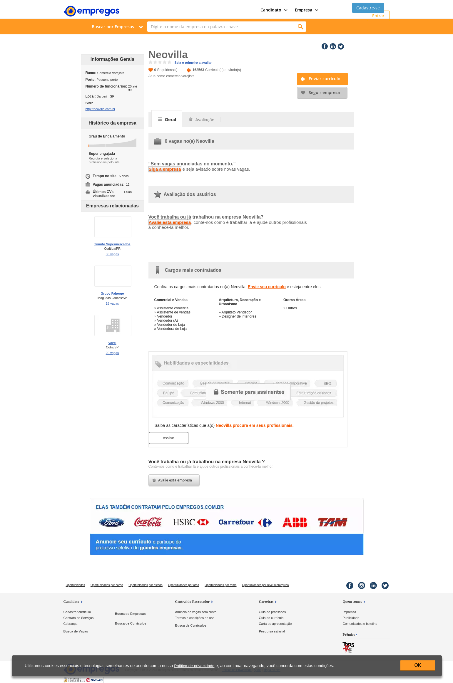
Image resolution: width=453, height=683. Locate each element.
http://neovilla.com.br (101, 109)
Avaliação (201, 119)
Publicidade (350, 618)
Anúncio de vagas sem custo (195, 612)
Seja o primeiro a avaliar (193, 62)
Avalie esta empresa (170, 222)
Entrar (378, 16)
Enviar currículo (324, 78)
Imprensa (349, 612)
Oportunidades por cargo (107, 585)
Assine (168, 437)
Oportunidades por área (183, 585)
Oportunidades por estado (145, 585)
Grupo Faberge (112, 293)
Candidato (71, 602)
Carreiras (266, 602)
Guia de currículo (271, 618)
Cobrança (70, 623)
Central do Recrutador (192, 602)
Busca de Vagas (75, 631)
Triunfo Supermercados (112, 244)
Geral (167, 119)
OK (417, 665)
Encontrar (301, 26)
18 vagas (112, 303)
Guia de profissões (272, 612)
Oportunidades (75, 585)
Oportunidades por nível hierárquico (265, 585)
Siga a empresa (165, 169)
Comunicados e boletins (359, 623)
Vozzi (112, 343)
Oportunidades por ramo (220, 585)
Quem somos (352, 602)
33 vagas (112, 254)
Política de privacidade (194, 666)
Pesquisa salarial (272, 631)
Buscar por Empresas (113, 26)
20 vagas (112, 353)
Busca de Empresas (130, 613)
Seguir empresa (324, 92)
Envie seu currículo (267, 286)
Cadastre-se (368, 8)
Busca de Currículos (130, 623)
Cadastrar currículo (77, 612)
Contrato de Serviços (78, 618)
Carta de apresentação (275, 623)
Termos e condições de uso (194, 618)
